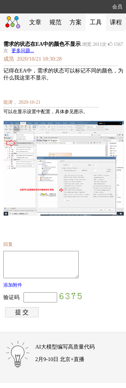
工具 (96, 22)
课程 (116, 22)
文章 (35, 22)
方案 (76, 22)
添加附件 (12, 290)
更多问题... (22, 50)
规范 (55, 22)
